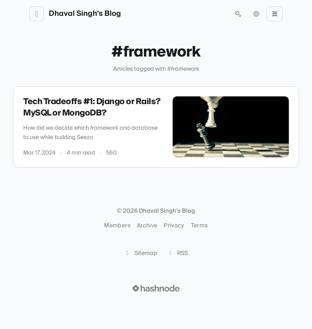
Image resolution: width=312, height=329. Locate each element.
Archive (147, 226)
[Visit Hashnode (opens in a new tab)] (156, 288)
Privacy (174, 226)
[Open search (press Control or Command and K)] (238, 14)
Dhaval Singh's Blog (85, 14)
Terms (199, 226)
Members (117, 226)
